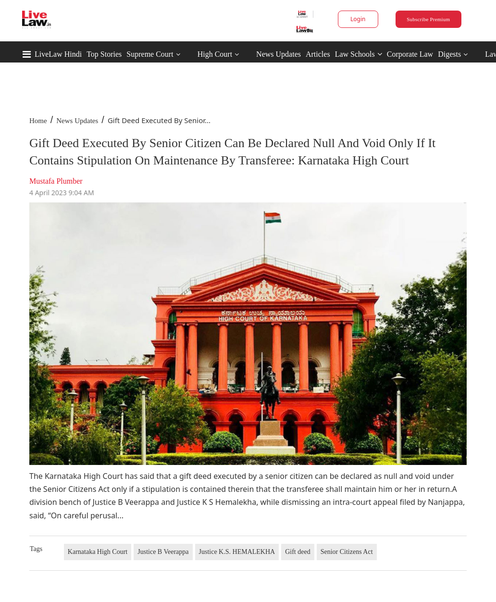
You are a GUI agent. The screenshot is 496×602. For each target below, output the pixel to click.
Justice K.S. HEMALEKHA (237, 551)
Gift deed (297, 551)
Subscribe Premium (428, 19)
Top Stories (104, 54)
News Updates (278, 54)
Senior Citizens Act (347, 551)
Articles (318, 54)
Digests (449, 54)
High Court (215, 54)
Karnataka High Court (97, 551)
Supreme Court (149, 54)
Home (38, 121)
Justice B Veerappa (162, 551)
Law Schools (358, 54)
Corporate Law (410, 54)
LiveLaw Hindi (58, 54)
